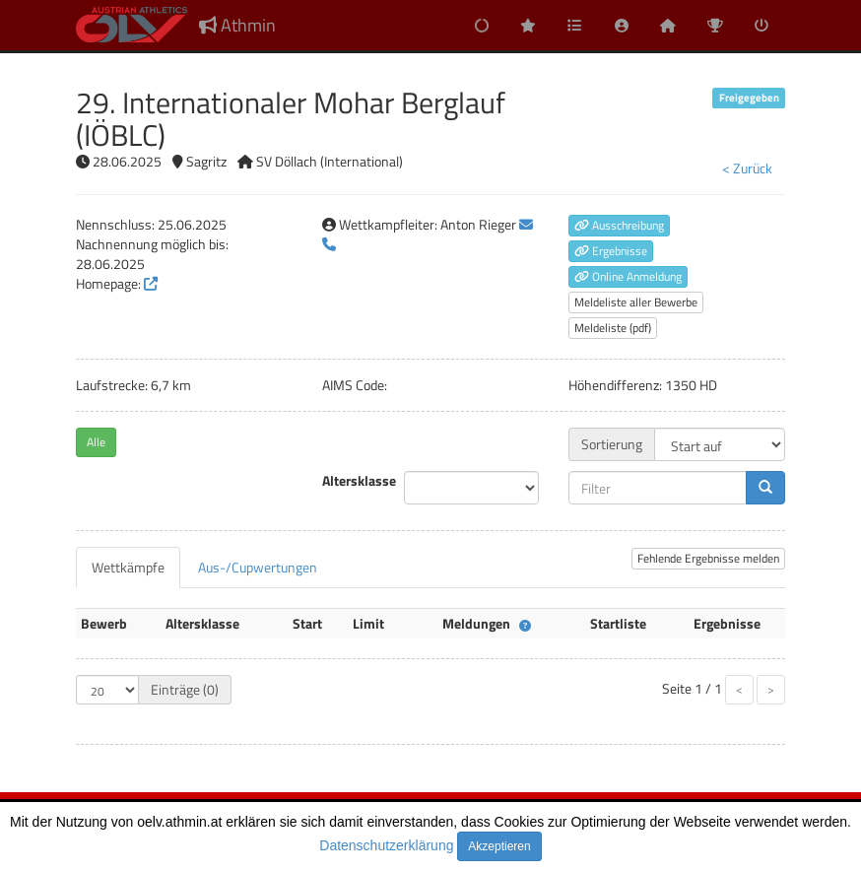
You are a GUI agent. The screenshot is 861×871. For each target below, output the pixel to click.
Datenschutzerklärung (386, 845)
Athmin (237, 25)
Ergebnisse (610, 250)
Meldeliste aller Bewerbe (635, 302)
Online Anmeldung (628, 276)
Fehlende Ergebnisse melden (708, 558)
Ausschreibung (619, 225)
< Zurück (747, 168)
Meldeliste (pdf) (612, 327)
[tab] (128, 567)
